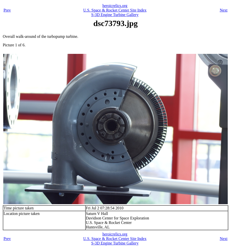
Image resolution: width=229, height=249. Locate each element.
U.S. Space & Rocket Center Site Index (114, 10)
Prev (7, 10)
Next (223, 10)
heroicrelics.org (115, 6)
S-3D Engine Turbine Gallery (115, 15)
